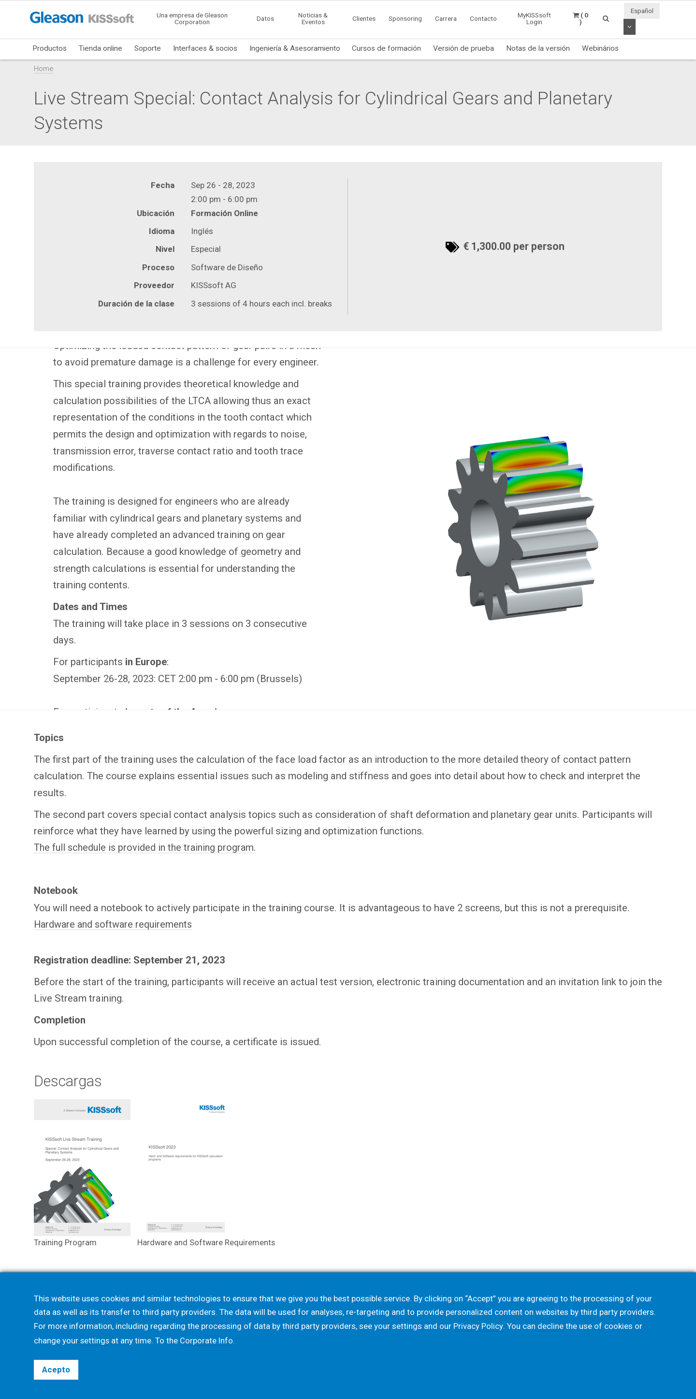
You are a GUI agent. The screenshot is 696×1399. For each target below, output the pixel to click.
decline (550, 1326)
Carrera (446, 18)
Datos (265, 18)
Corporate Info (207, 1340)
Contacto (483, 18)
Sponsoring (405, 18)
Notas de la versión (538, 48)
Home (44, 68)
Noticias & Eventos (313, 18)
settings (95, 1340)
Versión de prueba (463, 48)
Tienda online (100, 48)
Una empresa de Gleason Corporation (192, 18)
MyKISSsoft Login (534, 18)
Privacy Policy (478, 1326)
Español (642, 11)
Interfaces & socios (205, 48)
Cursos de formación (386, 48)
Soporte (147, 48)
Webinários (600, 48)
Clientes (364, 18)
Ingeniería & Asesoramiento (294, 48)
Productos (49, 48)
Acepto (56, 1369)
